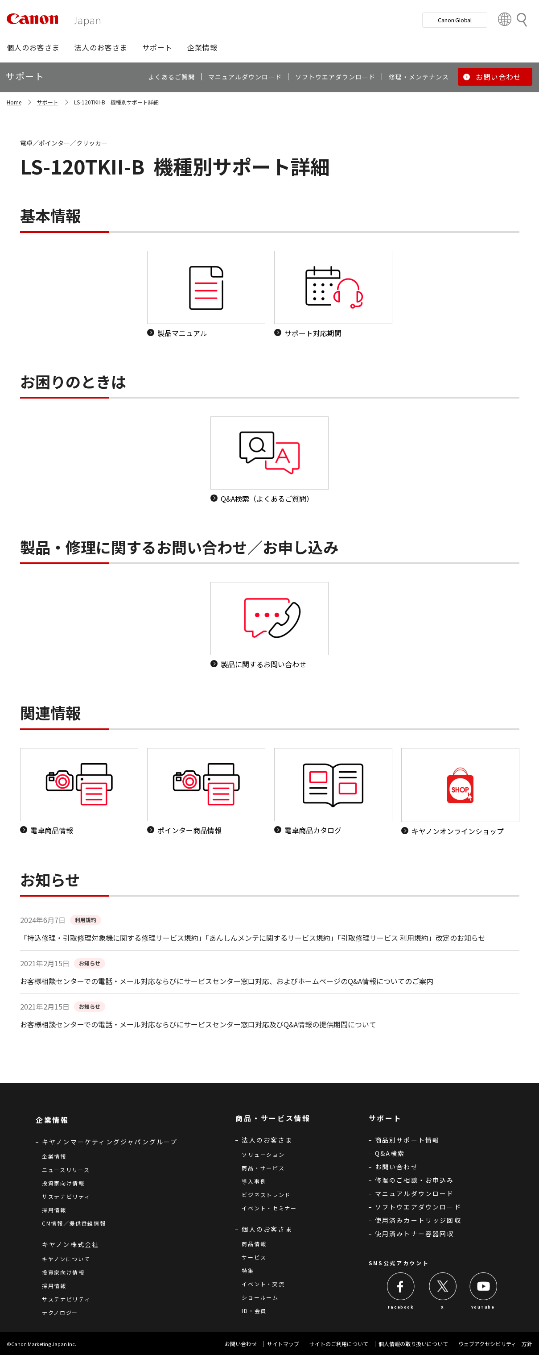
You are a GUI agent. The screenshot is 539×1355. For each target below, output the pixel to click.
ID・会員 (254, 1310)
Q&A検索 (390, 1153)
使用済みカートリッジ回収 (418, 1220)
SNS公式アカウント (399, 1263)
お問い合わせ (396, 1166)
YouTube (482, 1307)
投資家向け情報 (63, 1183)
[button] (33, 47)
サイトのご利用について (338, 1343)
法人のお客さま (267, 1139)
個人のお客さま (267, 1229)
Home (14, 102)
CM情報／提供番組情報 (74, 1223)
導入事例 (254, 1181)
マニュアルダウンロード (414, 1193)
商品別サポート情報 (407, 1139)
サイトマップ (283, 1343)
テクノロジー (60, 1312)
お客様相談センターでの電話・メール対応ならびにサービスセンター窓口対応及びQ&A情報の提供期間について (198, 1024)
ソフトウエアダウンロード (418, 1206)
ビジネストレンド (266, 1194)
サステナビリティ (66, 1196)
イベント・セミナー (269, 1208)
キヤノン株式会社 (70, 1244)
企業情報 (54, 1156)
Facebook (401, 1307)
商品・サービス (263, 1168)
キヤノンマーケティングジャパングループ (110, 1141)
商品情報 (254, 1243)
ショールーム (260, 1297)
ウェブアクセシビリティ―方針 (495, 1343)
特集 (248, 1270)
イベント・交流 (263, 1284)
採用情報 (54, 1210)
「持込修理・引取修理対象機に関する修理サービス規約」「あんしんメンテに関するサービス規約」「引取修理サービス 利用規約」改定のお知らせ (253, 937)
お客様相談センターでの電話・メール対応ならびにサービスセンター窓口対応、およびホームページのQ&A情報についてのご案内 (226, 981)
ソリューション (263, 1154)
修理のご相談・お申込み (414, 1180)
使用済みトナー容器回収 (414, 1233)
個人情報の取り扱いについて (413, 1343)
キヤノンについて (66, 1259)
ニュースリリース (66, 1169)
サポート (47, 102)
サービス (254, 1257)
